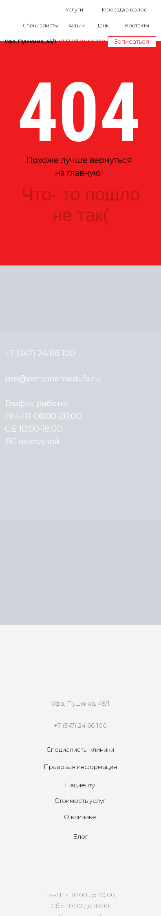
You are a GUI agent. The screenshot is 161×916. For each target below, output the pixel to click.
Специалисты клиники (80, 749)
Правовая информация (80, 767)
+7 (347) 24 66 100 (80, 725)
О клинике (80, 817)
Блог (80, 836)
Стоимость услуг (80, 801)
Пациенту (80, 785)
